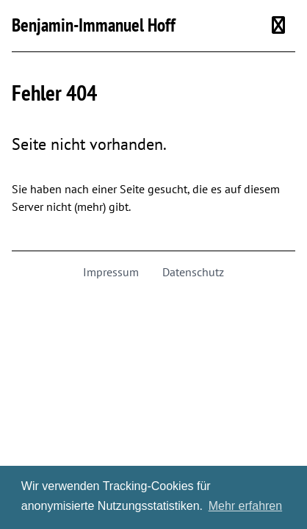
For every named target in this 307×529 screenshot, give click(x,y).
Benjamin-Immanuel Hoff (94, 25)
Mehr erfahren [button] (246, 506)
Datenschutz (193, 271)
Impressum (111, 271)
